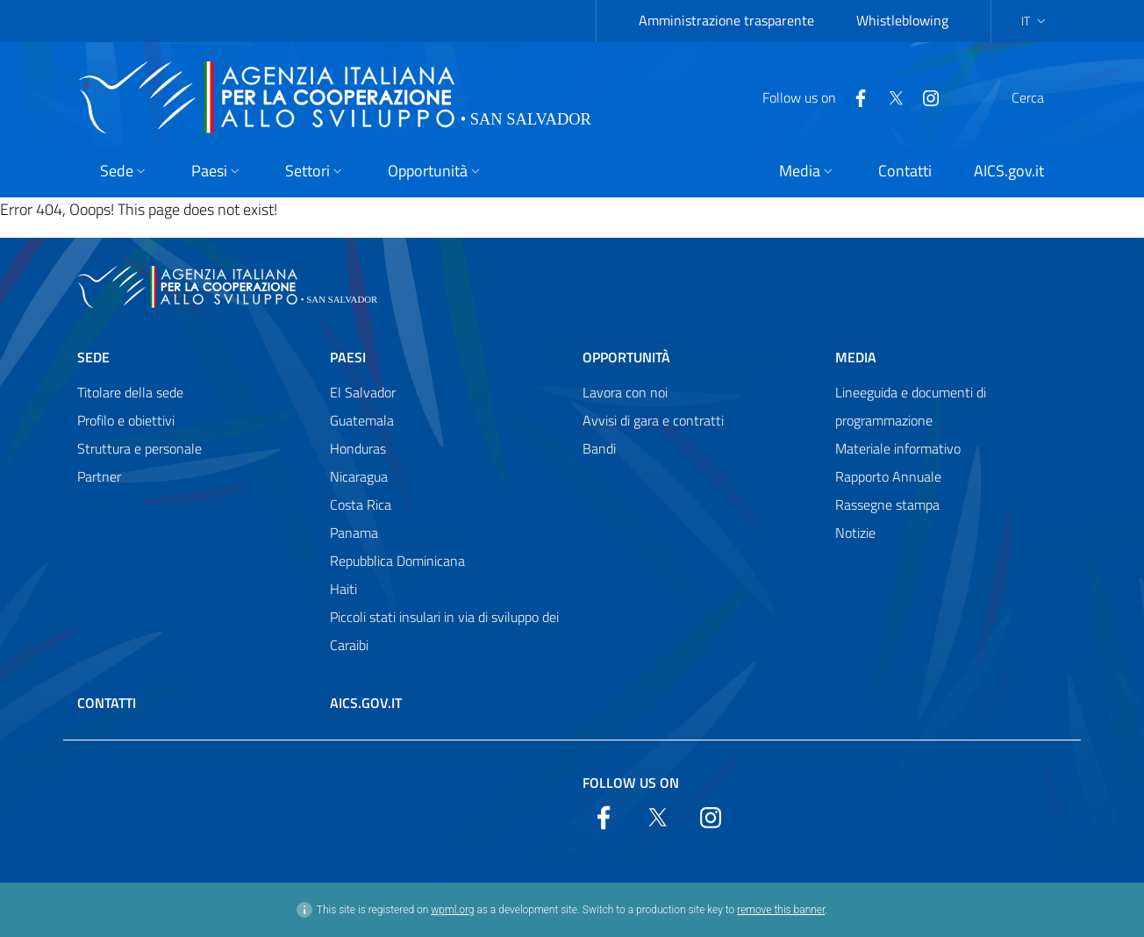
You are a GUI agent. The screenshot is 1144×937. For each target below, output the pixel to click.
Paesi (348, 357)
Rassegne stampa (887, 504)
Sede (93, 357)
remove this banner (781, 910)
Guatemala (362, 420)
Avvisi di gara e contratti (653, 420)
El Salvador (363, 392)
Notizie (855, 532)
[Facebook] (818, 96)
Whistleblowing (902, 20)
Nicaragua (359, 476)
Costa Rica (360, 504)
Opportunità (626, 357)
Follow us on (631, 782)
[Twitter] (853, 96)
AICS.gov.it (366, 702)
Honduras (358, 448)
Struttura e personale (139, 448)
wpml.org (452, 910)
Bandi (599, 448)
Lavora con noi (625, 392)
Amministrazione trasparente (726, 20)
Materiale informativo (898, 448)
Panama (354, 532)
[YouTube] (888, 96)
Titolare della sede (130, 392)
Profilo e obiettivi (126, 420)
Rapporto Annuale (888, 476)
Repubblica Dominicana (397, 560)
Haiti (343, 588)
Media (855, 357)
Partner (99, 476)
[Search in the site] (1044, 97)
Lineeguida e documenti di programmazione (910, 406)
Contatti (106, 702)
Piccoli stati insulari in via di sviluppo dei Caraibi (444, 630)
